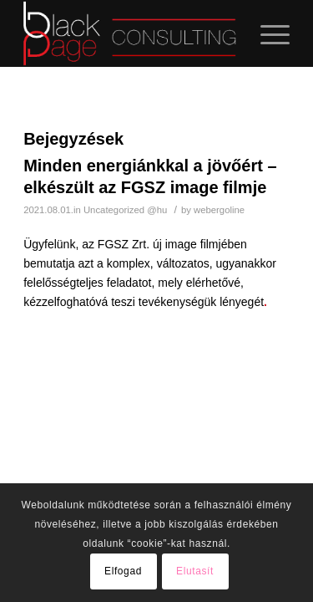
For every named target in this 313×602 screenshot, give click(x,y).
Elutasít (195, 571)
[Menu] (267, 33)
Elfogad (123, 571)
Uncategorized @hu (125, 210)
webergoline (219, 210)
